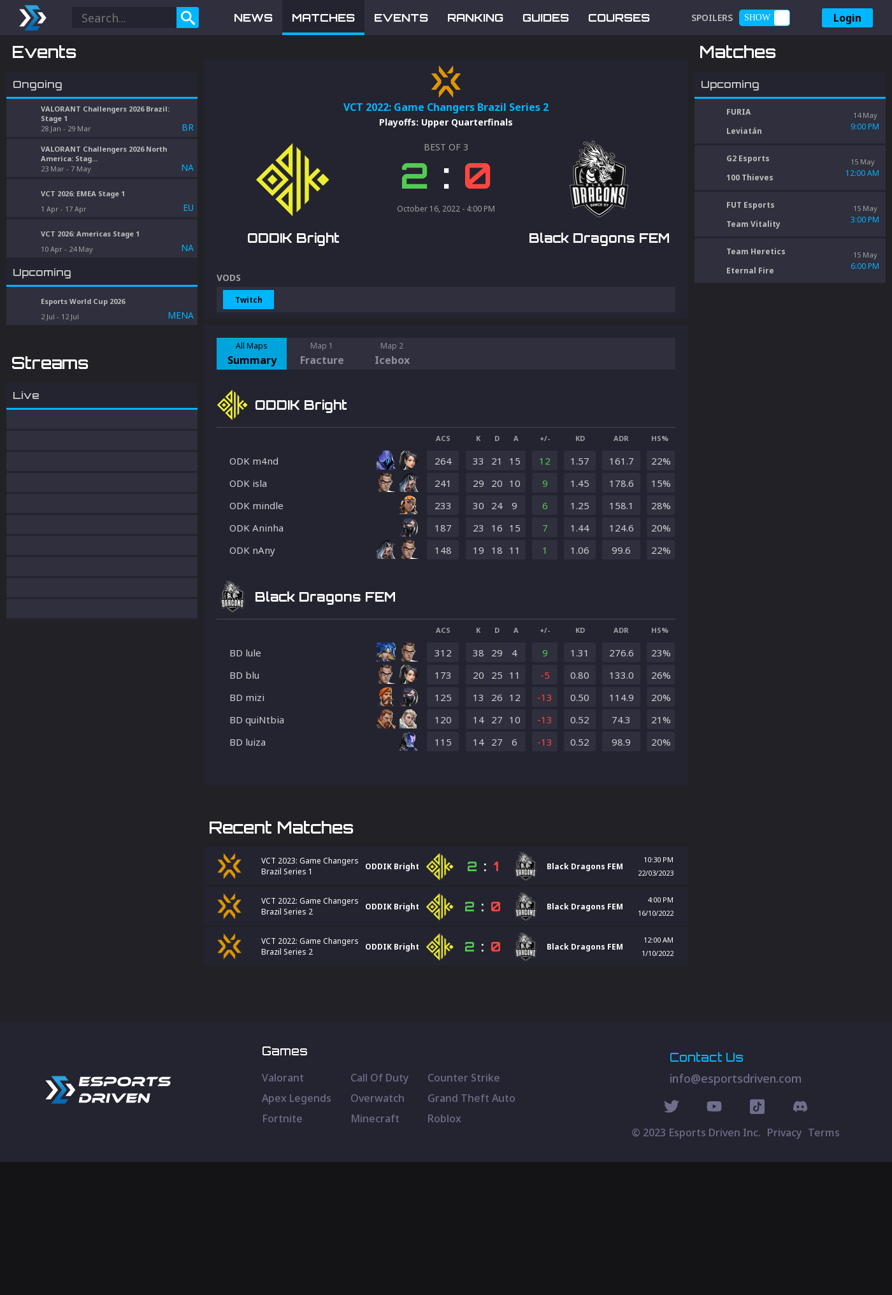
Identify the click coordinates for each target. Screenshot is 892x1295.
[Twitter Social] (671, 1241)
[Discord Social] (757, 1241)
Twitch (249, 366)
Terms (824, 1266)
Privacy (784, 1266)
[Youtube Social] (714, 1241)
